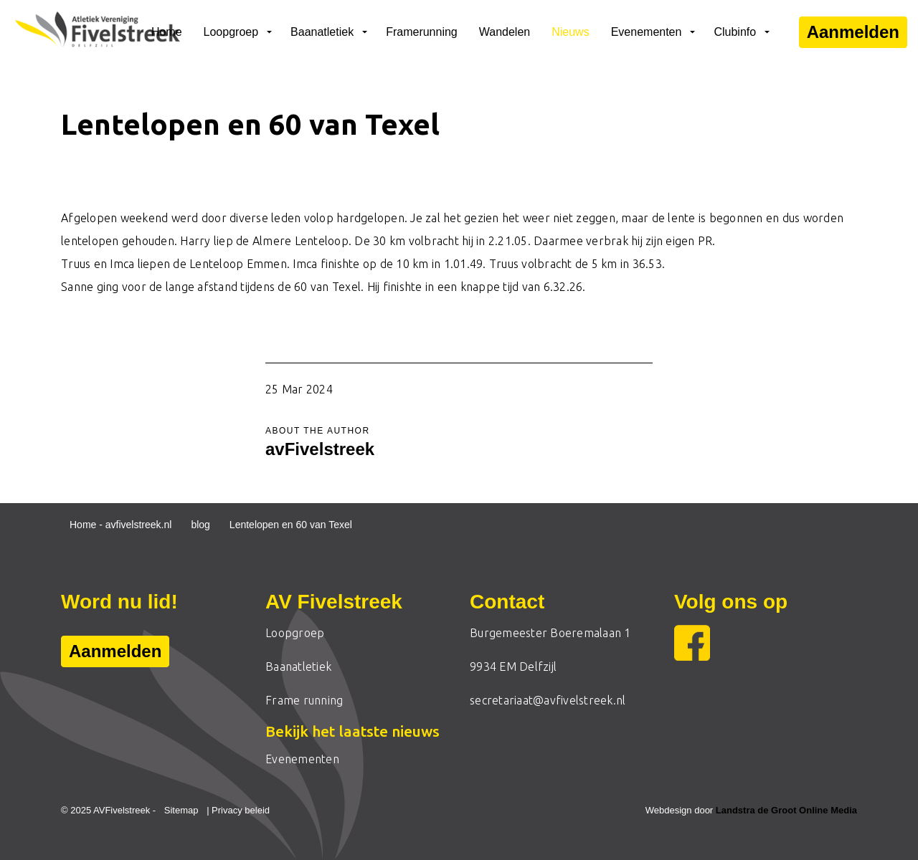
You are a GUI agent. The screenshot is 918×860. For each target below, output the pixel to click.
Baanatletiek (322, 32)
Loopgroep (231, 32)
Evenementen (646, 32)
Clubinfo (735, 32)
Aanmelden (853, 32)
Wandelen (504, 32)
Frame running (304, 700)
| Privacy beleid (238, 810)
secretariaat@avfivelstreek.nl (547, 700)
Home (166, 32)
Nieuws (570, 32)
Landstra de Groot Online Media (786, 810)
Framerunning (422, 32)
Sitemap (181, 810)
